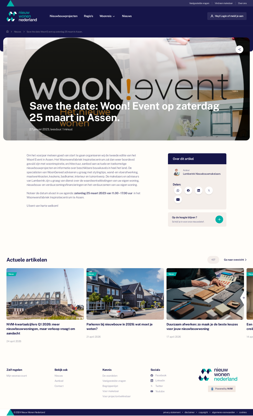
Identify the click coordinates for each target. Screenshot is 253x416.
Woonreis (107, 16)
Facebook (159, 375)
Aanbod (59, 380)
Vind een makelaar (224, 3)
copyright (203, 412)
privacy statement (172, 412)
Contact (59, 386)
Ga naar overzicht (235, 259)
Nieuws (127, 16)
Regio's (88, 16)
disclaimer (189, 412)
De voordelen (109, 375)
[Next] (243, 298)
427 (213, 259)
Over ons (242, 3)
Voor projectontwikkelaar (116, 396)
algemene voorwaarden (223, 412)
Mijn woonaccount (16, 375)
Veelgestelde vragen (199, 3)
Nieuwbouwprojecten (63, 16)
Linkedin (158, 380)
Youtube (158, 391)
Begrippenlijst (110, 386)
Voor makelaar (110, 391)
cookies (243, 412)
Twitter (157, 386)
